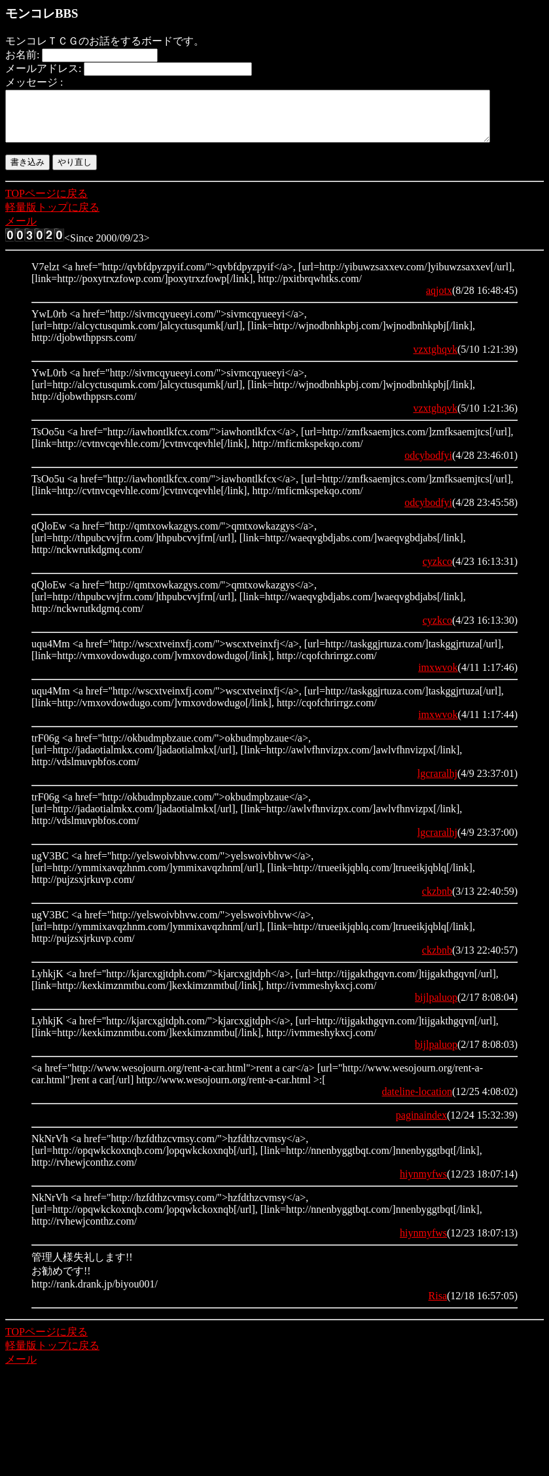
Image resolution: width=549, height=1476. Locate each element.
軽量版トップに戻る (52, 217)
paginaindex (421, 1124)
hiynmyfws (423, 1183)
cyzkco (437, 571)
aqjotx (439, 300)
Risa (438, 1305)
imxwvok (437, 677)
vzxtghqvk (435, 359)
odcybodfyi (428, 465)
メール (21, 230)
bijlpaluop (436, 1007)
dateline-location (416, 1101)
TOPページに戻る (46, 203)
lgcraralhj (437, 783)
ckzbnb (437, 901)
